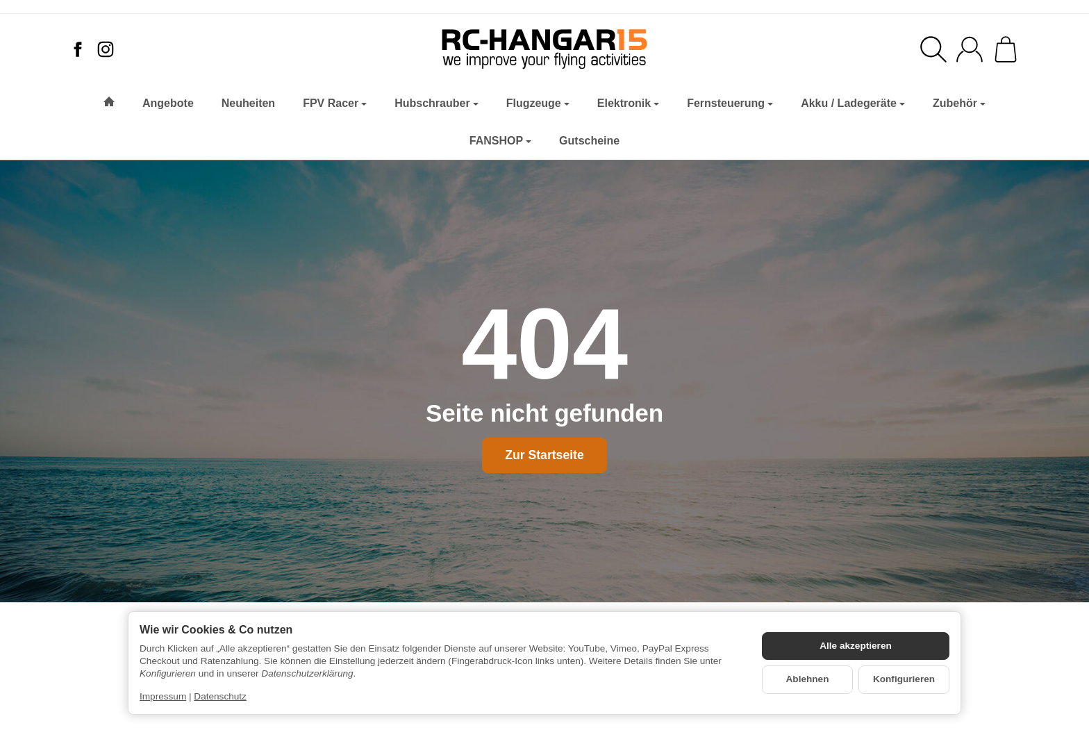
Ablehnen (807, 679)
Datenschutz (220, 696)
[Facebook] (77, 49)
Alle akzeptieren (856, 645)
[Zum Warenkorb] (1006, 49)
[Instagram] (105, 49)
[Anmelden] (969, 49)
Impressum (163, 696)
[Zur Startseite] (544, 49)
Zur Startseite (544, 455)
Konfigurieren (904, 679)
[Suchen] (933, 49)
